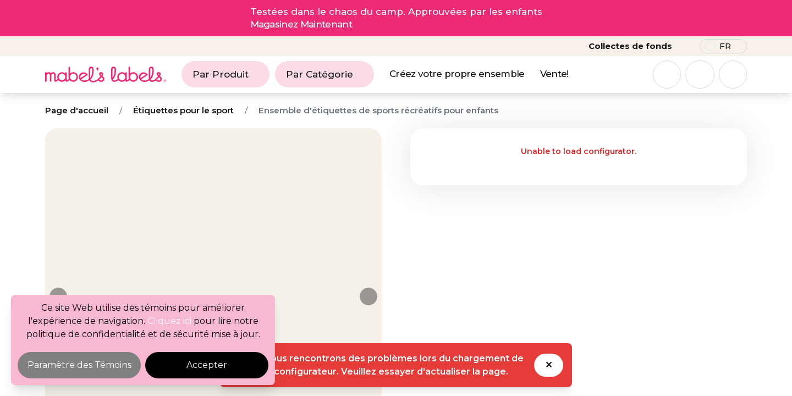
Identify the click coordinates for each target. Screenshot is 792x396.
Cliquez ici (169, 321)
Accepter (206, 365)
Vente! (554, 73)
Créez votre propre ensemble (457, 73)
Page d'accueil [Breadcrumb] (76, 110)
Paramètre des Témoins (79, 365)
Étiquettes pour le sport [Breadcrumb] (183, 110)
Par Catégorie (324, 74)
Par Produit (225, 74)
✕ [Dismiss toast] (548, 365)
